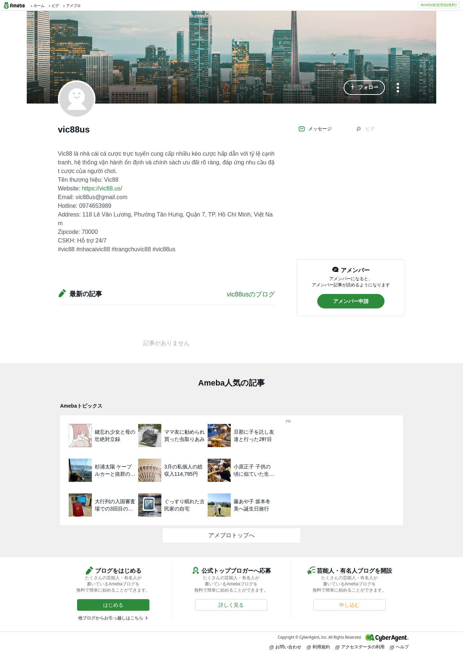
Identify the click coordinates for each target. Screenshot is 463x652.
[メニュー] (398, 88)
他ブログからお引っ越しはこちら (110, 618)
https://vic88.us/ (102, 188)
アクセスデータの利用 (360, 647)
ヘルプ (399, 647)
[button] (364, 87)
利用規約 (318, 647)
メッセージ (315, 128)
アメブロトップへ (231, 535)
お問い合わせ (285, 647)
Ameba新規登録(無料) (438, 4)
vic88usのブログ (251, 294)
